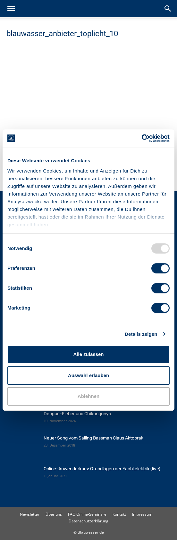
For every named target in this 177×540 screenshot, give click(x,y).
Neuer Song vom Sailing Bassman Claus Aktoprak (93, 438)
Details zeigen (141, 334)
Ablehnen (88, 396)
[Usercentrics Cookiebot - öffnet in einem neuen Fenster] (142, 138)
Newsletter (29, 514)
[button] (11, 8)
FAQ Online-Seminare (87, 514)
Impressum (142, 514)
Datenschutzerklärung (88, 521)
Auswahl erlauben (88, 375)
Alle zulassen (88, 354)
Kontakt (119, 514)
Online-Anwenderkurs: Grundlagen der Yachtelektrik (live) (102, 468)
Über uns (54, 514)
